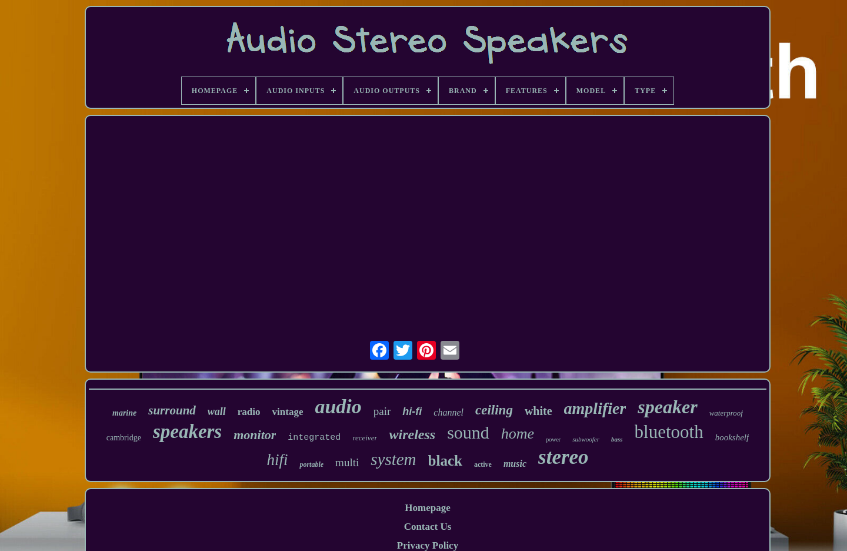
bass (617, 439)
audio (338, 406)
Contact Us (428, 526)
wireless (412, 434)
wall (217, 411)
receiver (364, 437)
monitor (255, 434)
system (393, 459)
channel (448, 412)
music (514, 464)
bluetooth (669, 431)
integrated (314, 438)
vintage (288, 411)
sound (468, 432)
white (538, 410)
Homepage (427, 507)
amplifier (595, 408)
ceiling (494, 410)
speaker (667, 406)
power (553, 439)
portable (311, 464)
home (517, 433)
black (445, 461)
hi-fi (412, 411)
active (483, 464)
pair (382, 411)
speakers (187, 431)
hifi (277, 460)
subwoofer (585, 439)
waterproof (726, 413)
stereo (563, 457)
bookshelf (732, 437)
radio (249, 411)
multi (347, 462)
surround (172, 410)
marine (124, 413)
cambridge (123, 437)
